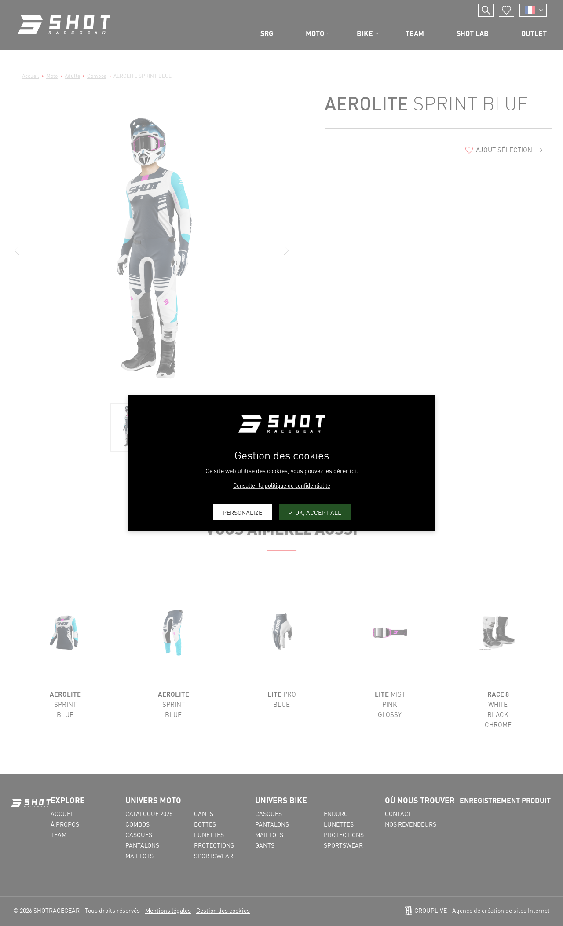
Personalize (242, 512)
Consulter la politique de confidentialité (281, 485)
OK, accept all (315, 512)
